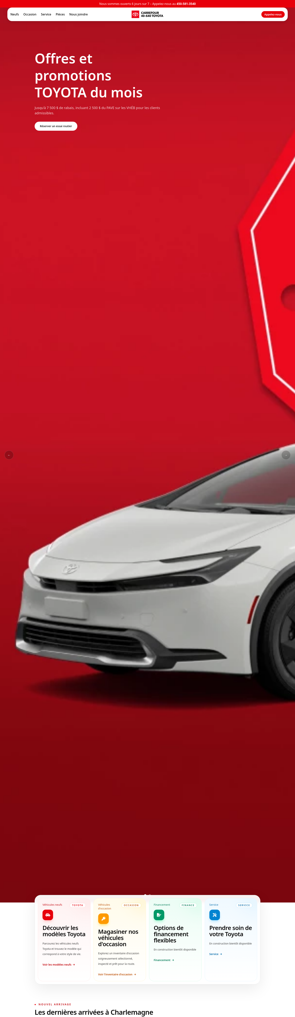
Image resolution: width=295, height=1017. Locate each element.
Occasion (29, 14)
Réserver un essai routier (56, 126)
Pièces (60, 14)
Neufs (14, 14)
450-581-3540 (186, 4)
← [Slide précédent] (9, 455)
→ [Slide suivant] (285, 455)
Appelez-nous (273, 14)
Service (46, 14)
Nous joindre (78, 14)
